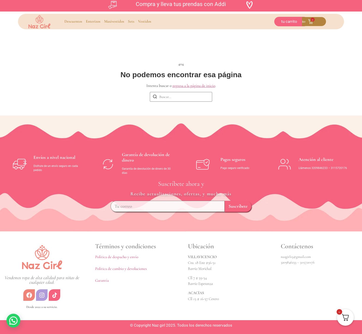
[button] (13, 321)
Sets (131, 21)
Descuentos (73, 21)
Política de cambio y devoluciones (121, 268)
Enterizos (93, 21)
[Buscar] (155, 97)
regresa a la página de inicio (193, 85)
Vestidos (144, 21)
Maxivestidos (114, 21)
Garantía (102, 280)
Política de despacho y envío (116, 256)
